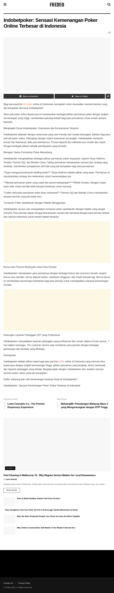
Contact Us (8, 583)
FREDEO (57, 4)
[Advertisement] (57, 242)
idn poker (28, 104)
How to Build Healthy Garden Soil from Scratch (38, 498)
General (10, 468)
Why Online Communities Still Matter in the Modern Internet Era (46, 528)
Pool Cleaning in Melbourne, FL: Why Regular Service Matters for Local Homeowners (50, 475)
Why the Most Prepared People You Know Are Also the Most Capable (48, 516)
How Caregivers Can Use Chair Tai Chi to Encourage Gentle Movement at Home (41, 510)
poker (61, 361)
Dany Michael (11, 479)
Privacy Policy (24, 583)
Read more (11, 490)
